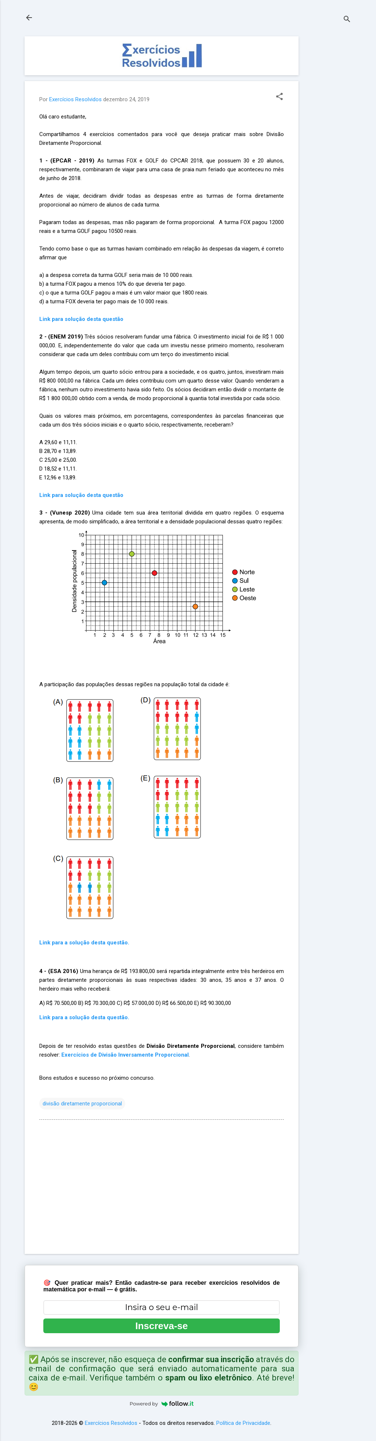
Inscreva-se (161, 1325)
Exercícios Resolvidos (111, 1423)
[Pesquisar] (347, 20)
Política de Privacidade (243, 1423)
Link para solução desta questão (81, 495)
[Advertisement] (327, 146)
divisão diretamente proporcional (82, 1103)
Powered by (162, 1404)
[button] (279, 97)
